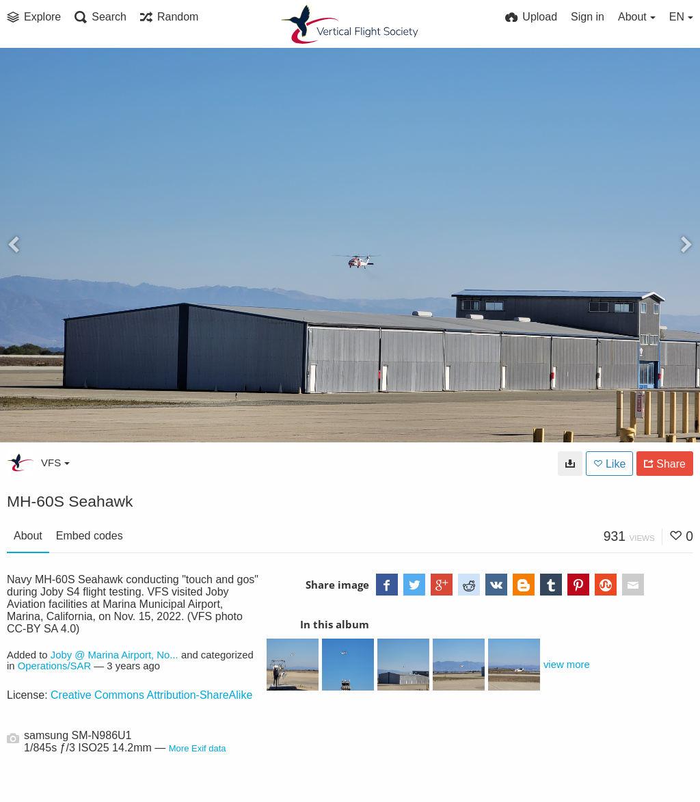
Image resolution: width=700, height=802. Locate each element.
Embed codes (89, 536)
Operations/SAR (54, 665)
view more (566, 664)
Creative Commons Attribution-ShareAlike (151, 695)
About (28, 536)
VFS (55, 462)
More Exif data (197, 748)
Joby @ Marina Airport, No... (114, 655)
